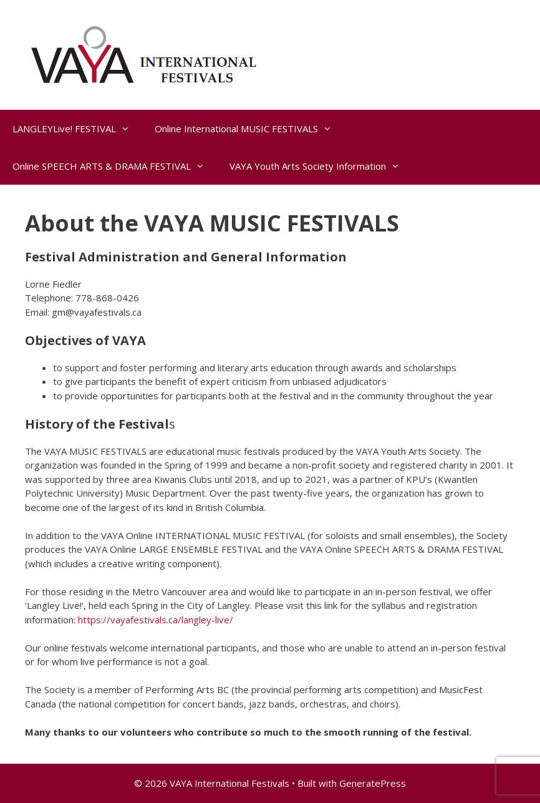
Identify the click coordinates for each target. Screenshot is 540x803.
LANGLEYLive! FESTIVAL (77, 128)
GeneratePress (372, 783)
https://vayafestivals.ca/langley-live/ (155, 619)
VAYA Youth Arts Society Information (320, 166)
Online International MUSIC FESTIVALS (249, 128)
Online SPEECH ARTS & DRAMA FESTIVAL (114, 166)
